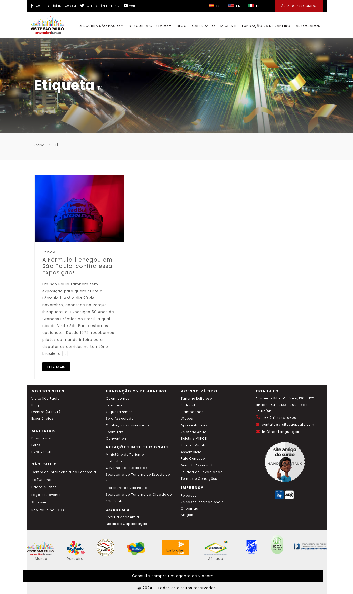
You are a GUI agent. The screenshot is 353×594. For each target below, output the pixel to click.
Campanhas (192, 412)
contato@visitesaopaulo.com (288, 425)
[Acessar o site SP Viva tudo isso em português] (79, 554)
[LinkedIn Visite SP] (110, 5)
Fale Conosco (193, 459)
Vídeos (187, 419)
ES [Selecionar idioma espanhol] (215, 5)
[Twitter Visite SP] (88, 5)
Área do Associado (198, 465)
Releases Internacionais (202, 502)
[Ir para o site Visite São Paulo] (44, 24)
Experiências (42, 419)
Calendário (203, 25)
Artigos (187, 515)
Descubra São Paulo (101, 25)
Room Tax (114, 432)
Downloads (41, 438)
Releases (189, 496)
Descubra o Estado (150, 25)
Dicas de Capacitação (126, 524)
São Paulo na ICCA (48, 510)
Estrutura (114, 405)
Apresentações (194, 425)
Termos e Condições (199, 479)
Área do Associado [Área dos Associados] (298, 6)
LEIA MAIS (56, 366)
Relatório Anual (194, 432)
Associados (308, 25)
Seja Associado (120, 419)
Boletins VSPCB (194, 439)
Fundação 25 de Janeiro (266, 25)
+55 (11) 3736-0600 (279, 418)
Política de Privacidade (202, 472)
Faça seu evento (46, 495)
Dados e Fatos (44, 487)
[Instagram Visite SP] (64, 5)
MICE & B (228, 25)
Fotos (36, 445)
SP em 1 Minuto (193, 445)
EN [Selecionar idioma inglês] (234, 5)
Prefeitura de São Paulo (126, 488)
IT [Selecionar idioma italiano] (254, 5)
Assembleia (191, 452)
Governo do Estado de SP (128, 468)
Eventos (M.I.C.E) (45, 412)
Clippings (189, 508)
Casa (39, 145)
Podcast (188, 405)
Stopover (38, 502)
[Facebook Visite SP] (40, 5)
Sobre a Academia (122, 517)
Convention (116, 439)
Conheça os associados (128, 425)
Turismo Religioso (196, 399)
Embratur (114, 461)
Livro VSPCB (41, 452)
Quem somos (117, 399)
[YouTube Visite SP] (133, 5)
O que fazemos (119, 412)
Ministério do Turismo (125, 455)
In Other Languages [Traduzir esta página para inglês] (280, 431)
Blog (182, 25)
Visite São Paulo (45, 399)
